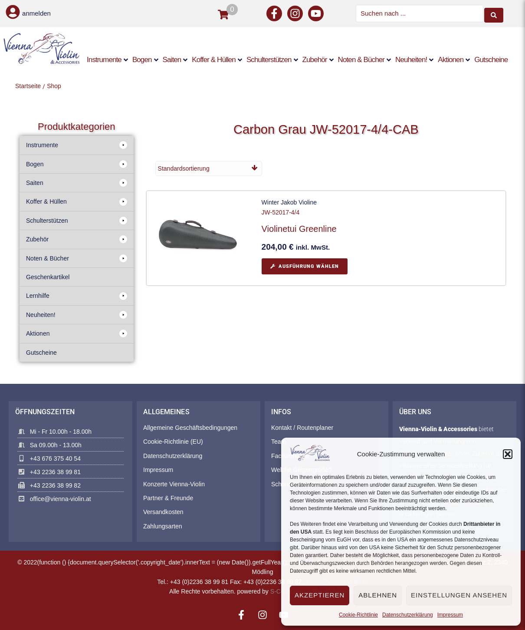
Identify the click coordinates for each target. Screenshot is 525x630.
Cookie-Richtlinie (358, 615)
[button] (507, 454)
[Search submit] (493, 13)
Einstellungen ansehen (459, 595)
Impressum (450, 615)
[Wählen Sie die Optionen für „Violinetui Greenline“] (305, 265)
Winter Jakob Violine (289, 201)
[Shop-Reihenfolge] (208, 167)
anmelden (36, 13)
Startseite (28, 85)
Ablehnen (377, 595)
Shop (54, 85)
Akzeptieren (320, 595)
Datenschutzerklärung (407, 615)
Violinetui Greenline (299, 228)
